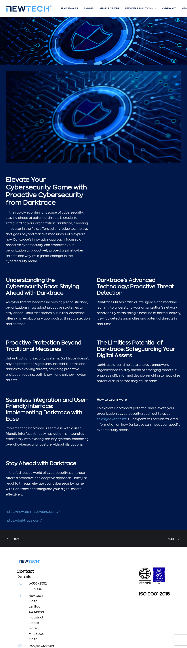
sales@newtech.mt (112, 371)
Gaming (89, 8)
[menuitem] (70, 8)
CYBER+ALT (169, 8)
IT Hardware (69, 8)
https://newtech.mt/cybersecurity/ (33, 464)
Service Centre (109, 8)
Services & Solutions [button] (140, 8)
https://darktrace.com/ (24, 473)
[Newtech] (29, 8)
